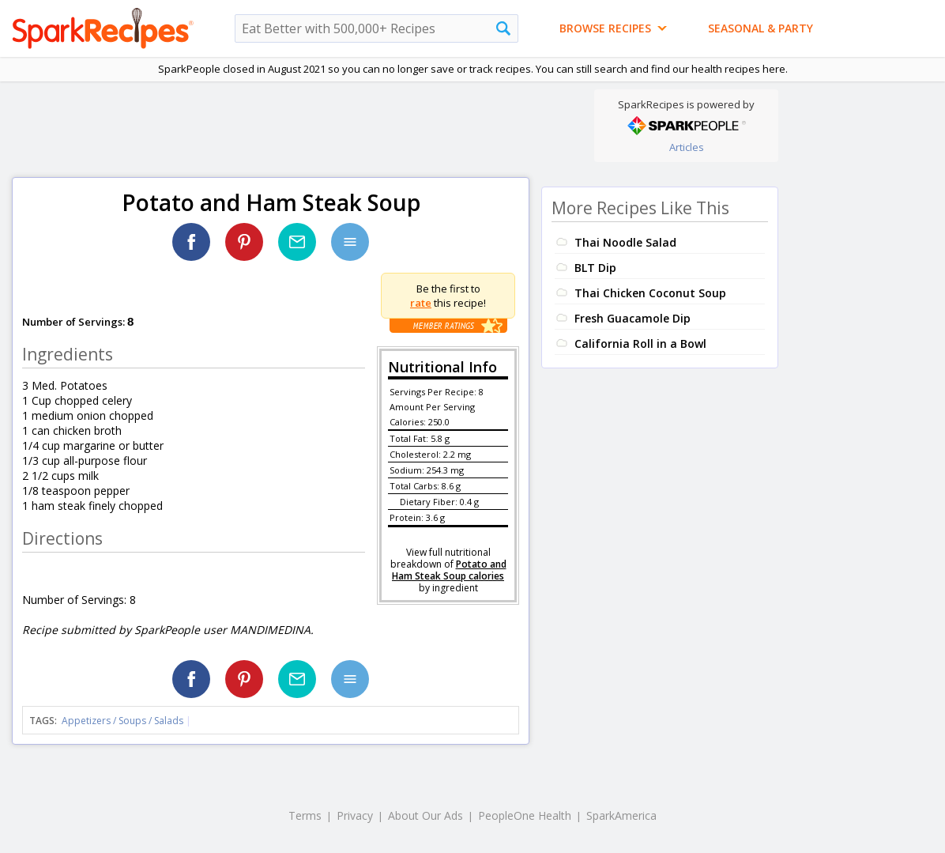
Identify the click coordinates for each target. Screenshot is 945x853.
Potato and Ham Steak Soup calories (449, 570)
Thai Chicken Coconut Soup (650, 292)
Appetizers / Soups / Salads (124, 720)
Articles (686, 147)
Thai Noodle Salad (625, 242)
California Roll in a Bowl (640, 343)
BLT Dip (595, 267)
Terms (305, 815)
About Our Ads (425, 815)
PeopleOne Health (524, 815)
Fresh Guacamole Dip (632, 318)
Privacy (355, 815)
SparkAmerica (621, 815)
